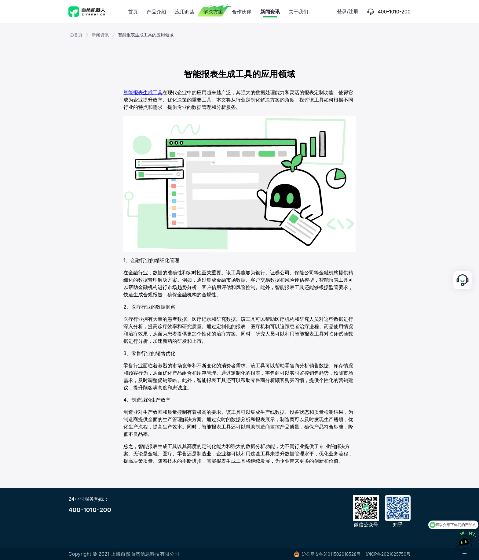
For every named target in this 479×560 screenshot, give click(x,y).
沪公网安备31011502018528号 (327, 554)
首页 (76, 34)
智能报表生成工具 (143, 92)
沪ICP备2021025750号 (388, 554)
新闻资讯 (100, 34)
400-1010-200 (89, 510)
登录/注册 (347, 11)
